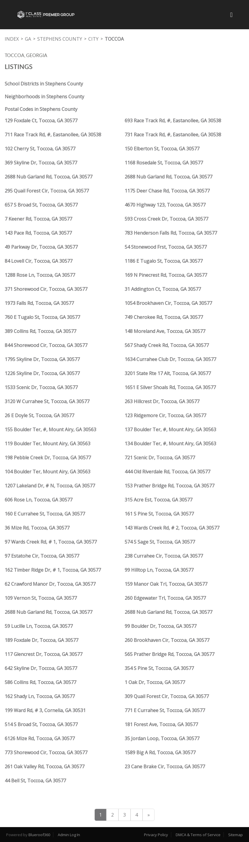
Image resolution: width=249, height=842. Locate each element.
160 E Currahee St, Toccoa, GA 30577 (45, 513)
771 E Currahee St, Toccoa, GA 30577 (165, 710)
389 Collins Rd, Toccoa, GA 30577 (40, 331)
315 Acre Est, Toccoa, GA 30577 (158, 499)
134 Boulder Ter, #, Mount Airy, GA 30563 (170, 443)
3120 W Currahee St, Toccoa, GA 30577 (47, 401)
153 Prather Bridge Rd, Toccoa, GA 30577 (169, 485)
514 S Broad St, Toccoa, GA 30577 (41, 724)
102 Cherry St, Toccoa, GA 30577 (40, 148)
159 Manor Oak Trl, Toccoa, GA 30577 (166, 584)
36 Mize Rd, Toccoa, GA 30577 (37, 527)
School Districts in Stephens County (44, 83)
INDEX (12, 39)
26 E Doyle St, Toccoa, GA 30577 (39, 415)
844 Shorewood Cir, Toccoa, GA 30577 (46, 345)
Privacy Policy (156, 834)
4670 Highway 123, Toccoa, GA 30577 (165, 204)
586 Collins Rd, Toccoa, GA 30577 (40, 682)
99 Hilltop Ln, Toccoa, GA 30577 (159, 570)
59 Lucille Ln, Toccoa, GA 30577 (39, 626)
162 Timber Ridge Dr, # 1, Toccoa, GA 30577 (53, 570)
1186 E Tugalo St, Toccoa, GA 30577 (164, 261)
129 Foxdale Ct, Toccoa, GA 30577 (41, 120)
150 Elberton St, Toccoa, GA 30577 (162, 148)
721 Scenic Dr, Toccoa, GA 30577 (160, 457)
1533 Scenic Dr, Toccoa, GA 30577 (41, 387)
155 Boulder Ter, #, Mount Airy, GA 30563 (50, 429)
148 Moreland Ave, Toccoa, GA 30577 (165, 331)
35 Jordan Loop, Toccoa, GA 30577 (162, 738)
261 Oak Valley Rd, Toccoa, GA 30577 (44, 766)
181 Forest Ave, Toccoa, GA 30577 (161, 724)
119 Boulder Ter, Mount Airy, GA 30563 (47, 443)
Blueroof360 (39, 834)
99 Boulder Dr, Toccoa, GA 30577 (161, 626)
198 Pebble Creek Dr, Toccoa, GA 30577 (48, 457)
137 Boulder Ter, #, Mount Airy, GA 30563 (170, 429)
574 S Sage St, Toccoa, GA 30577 (160, 541)
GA (28, 39)
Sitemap (235, 834)
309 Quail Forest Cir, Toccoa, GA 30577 (167, 696)
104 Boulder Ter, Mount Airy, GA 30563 (47, 471)
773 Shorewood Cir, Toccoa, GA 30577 (46, 752)
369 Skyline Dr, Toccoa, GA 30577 (41, 162)
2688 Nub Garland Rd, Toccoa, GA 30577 (48, 176)
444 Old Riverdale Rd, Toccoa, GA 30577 (167, 471)
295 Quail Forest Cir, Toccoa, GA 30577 (47, 190)
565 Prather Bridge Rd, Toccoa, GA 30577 (169, 654)
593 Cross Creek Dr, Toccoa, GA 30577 (166, 218)
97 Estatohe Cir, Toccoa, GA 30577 (42, 556)
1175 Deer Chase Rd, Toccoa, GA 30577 (167, 190)
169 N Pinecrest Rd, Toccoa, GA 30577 (166, 275)
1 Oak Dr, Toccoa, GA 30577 (155, 682)
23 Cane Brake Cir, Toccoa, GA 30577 (165, 766)
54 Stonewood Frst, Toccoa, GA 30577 (166, 247)
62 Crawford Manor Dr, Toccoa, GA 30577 (50, 584)
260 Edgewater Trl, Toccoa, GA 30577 (165, 598)
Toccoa (114, 39)
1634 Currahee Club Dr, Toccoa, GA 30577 (170, 359)
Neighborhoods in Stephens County (44, 96)
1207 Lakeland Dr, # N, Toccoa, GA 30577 (50, 485)
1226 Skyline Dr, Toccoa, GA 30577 (42, 373)
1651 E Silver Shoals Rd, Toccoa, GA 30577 (170, 387)
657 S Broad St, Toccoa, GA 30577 (41, 204)
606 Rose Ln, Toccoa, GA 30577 (38, 499)
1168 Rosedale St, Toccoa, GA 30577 (164, 162)
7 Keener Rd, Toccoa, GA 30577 (38, 218)
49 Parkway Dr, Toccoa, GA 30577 (41, 247)
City (93, 39)
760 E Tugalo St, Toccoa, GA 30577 (42, 317)
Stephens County (59, 39)
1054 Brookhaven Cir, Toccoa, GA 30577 (168, 303)
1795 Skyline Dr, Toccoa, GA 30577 (42, 359)
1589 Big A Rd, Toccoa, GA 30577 (160, 752)
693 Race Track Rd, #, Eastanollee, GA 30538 (173, 120)
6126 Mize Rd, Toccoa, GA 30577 (40, 738)
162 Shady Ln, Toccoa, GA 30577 (40, 696)
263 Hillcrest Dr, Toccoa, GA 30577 (162, 401)
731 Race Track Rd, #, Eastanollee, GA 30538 (173, 134)
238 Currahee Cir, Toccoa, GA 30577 (164, 556)
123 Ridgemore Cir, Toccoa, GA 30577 (165, 415)
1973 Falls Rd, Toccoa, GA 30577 (39, 303)
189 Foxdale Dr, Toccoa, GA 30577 (41, 640)
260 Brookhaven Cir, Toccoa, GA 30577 (167, 640)
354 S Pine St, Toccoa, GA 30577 (159, 668)
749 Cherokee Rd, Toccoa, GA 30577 (164, 317)
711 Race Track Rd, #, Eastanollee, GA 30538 (53, 134)
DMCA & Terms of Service (198, 834)
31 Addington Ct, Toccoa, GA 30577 (163, 289)
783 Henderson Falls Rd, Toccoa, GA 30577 (171, 233)
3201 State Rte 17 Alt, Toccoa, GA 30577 (168, 373)
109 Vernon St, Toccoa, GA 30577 (41, 598)
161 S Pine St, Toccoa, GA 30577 (159, 513)
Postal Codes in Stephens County (41, 109)
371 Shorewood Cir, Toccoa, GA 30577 (46, 289)
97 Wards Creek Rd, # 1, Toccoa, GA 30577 (51, 541)
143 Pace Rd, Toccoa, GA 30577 (38, 233)
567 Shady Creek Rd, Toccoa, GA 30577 (167, 345)
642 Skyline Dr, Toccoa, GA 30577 (41, 668)
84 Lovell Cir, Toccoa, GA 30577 (38, 261)
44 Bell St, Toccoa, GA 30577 (35, 780)
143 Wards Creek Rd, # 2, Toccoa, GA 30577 (172, 527)
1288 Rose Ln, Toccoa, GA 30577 (40, 275)
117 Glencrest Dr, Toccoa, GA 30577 (43, 654)
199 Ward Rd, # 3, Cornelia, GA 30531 (45, 710)
